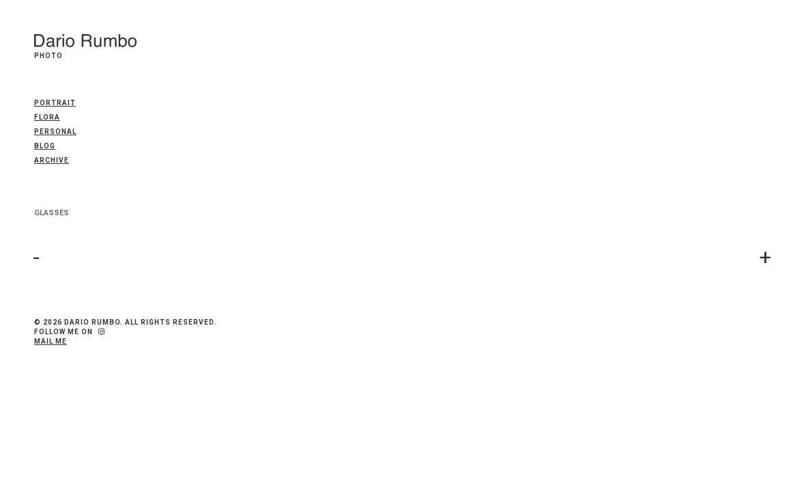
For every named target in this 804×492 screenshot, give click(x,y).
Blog (44, 146)
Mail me (50, 341)
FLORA (47, 117)
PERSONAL (55, 131)
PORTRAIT (55, 103)
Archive (51, 160)
